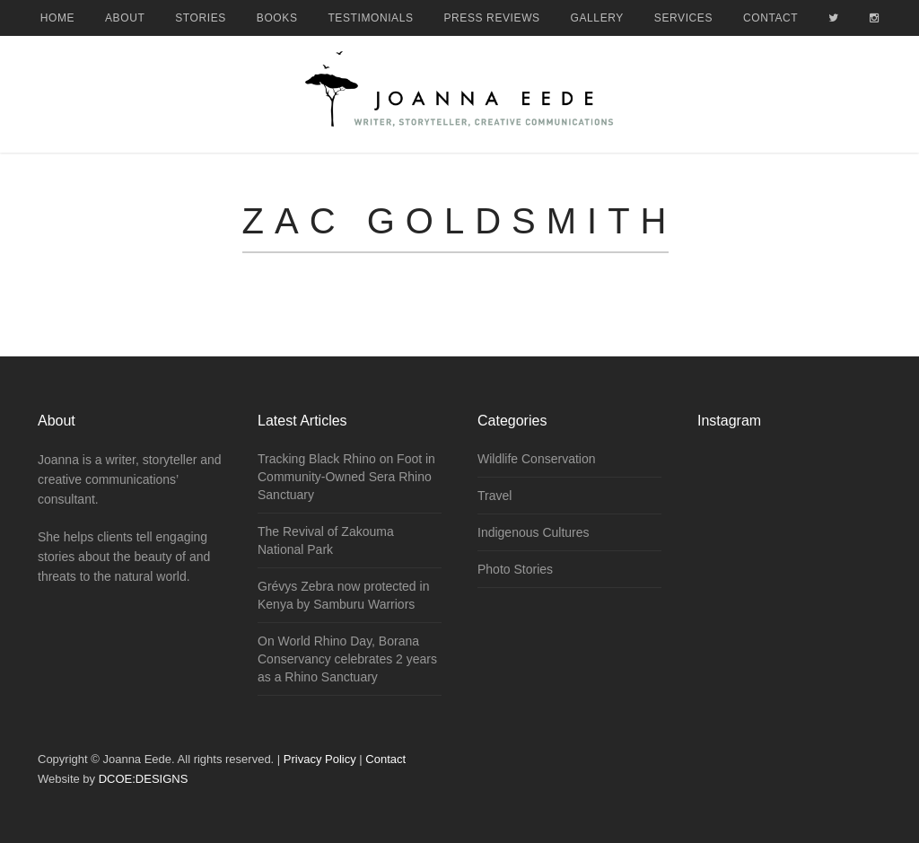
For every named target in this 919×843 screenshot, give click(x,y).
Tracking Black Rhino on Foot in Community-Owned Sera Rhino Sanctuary (346, 477)
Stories (200, 18)
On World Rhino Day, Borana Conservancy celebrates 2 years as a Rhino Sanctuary (347, 659)
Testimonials (370, 18)
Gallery (597, 18)
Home (57, 18)
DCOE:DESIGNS (143, 779)
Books (277, 18)
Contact (770, 18)
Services (683, 18)
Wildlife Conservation (536, 459)
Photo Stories (515, 569)
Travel (494, 495)
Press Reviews (492, 18)
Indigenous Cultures (533, 532)
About (124, 18)
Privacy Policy (320, 759)
